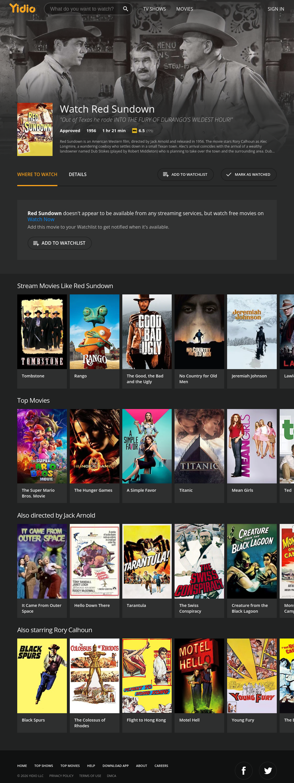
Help (91, 765)
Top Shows (43, 765)
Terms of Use (90, 776)
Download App (115, 765)
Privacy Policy (61, 776)
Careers (161, 765)
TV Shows (154, 9)
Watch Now (41, 219)
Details (78, 174)
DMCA (111, 776)
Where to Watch (37, 174)
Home (22, 765)
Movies (184, 9)
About (141, 765)
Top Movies (70, 765)
